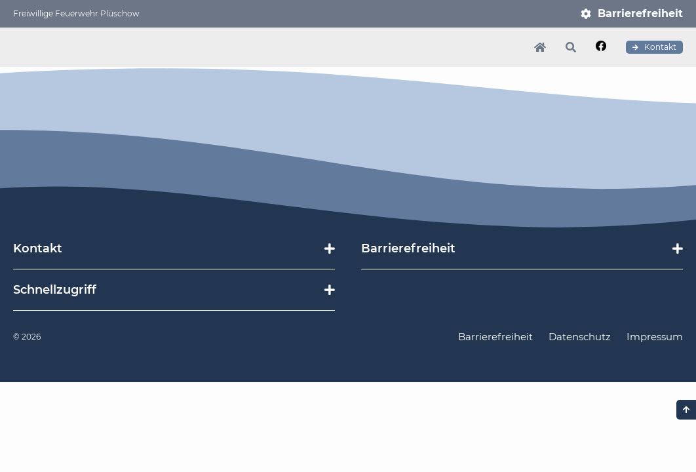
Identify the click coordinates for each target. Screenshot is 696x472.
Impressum (655, 336)
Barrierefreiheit (640, 13)
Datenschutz (580, 336)
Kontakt (654, 47)
